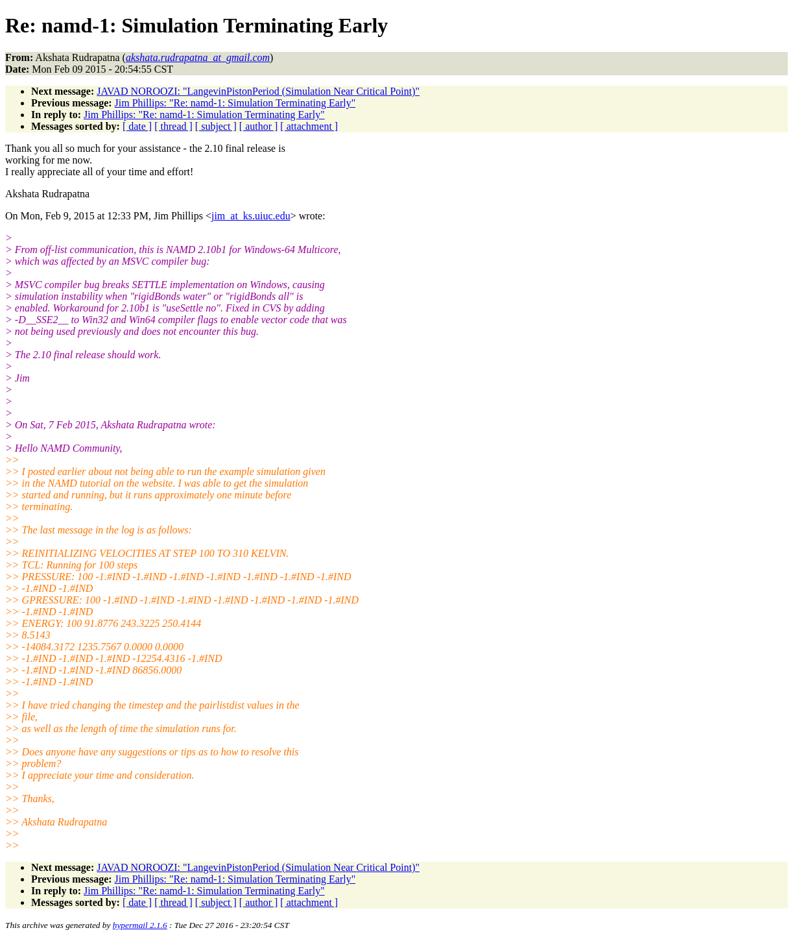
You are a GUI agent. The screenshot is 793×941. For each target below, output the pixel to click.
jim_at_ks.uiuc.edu (250, 215)
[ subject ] (216, 126)
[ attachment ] (309, 126)
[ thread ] (173, 126)
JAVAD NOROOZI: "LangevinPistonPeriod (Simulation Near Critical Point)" (258, 91)
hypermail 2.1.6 (140, 925)
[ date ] (137, 126)
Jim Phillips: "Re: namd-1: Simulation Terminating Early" (235, 102)
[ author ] (258, 126)
